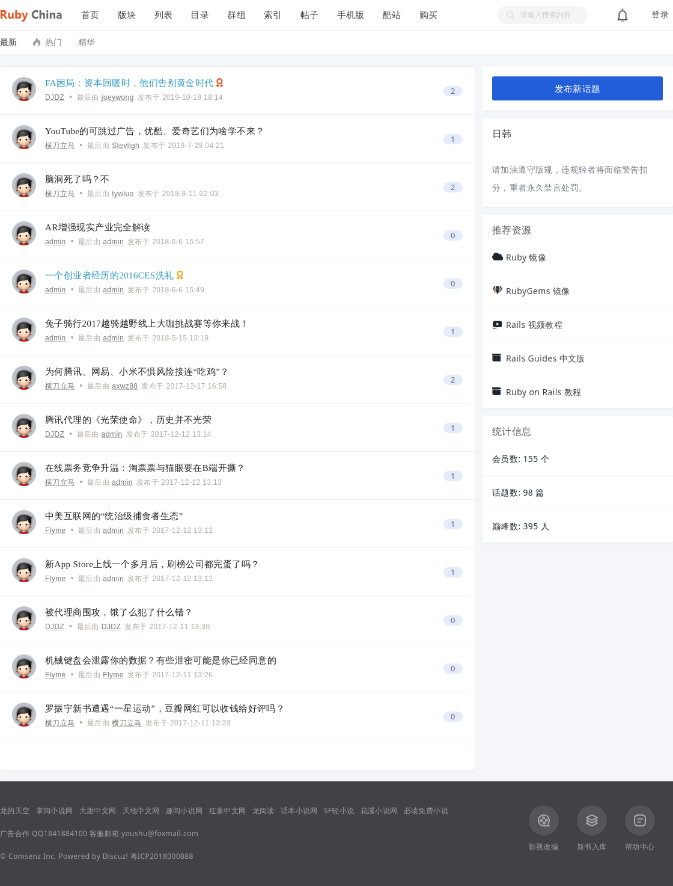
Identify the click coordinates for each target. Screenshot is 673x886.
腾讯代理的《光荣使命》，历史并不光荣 (128, 420)
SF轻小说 (339, 810)
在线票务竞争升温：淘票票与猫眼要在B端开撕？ (145, 468)
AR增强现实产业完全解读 (98, 227)
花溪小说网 (379, 810)
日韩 (502, 133)
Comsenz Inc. (32, 856)
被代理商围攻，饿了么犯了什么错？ (119, 612)
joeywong (118, 97)
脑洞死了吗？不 (77, 179)
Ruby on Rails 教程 (544, 392)
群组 (236, 15)
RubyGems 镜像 (538, 291)
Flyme (55, 530)
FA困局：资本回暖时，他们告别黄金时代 (129, 83)
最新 (8, 42)
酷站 (392, 15)
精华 (87, 42)
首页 (90, 15)
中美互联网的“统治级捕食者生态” (114, 516)
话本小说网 (299, 810)
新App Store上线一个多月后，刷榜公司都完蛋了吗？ (152, 564)
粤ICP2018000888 (161, 856)
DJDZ (54, 97)
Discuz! (115, 856)
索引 (273, 15)
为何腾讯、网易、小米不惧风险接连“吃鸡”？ (137, 372)
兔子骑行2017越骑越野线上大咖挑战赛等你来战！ (147, 323)
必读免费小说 (426, 810)
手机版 (351, 15)
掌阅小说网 (54, 810)
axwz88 (125, 386)
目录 (199, 15)
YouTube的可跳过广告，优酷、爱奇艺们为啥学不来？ (154, 131)
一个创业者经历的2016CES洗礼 (109, 275)
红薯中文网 (227, 810)
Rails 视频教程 (534, 324)
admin (55, 242)
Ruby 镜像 (526, 257)
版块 (127, 15)
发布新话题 (578, 88)
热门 (53, 42)
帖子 (309, 15)
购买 (428, 15)
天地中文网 (141, 810)
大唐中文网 (98, 810)
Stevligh (125, 145)
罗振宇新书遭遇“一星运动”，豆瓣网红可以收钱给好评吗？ (165, 708)
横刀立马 (60, 145)
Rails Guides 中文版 (545, 358)
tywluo (122, 193)
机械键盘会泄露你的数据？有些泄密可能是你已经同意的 (160, 660)
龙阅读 (263, 810)
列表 (163, 15)
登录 (660, 14)
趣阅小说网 (184, 810)
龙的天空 (15, 810)
